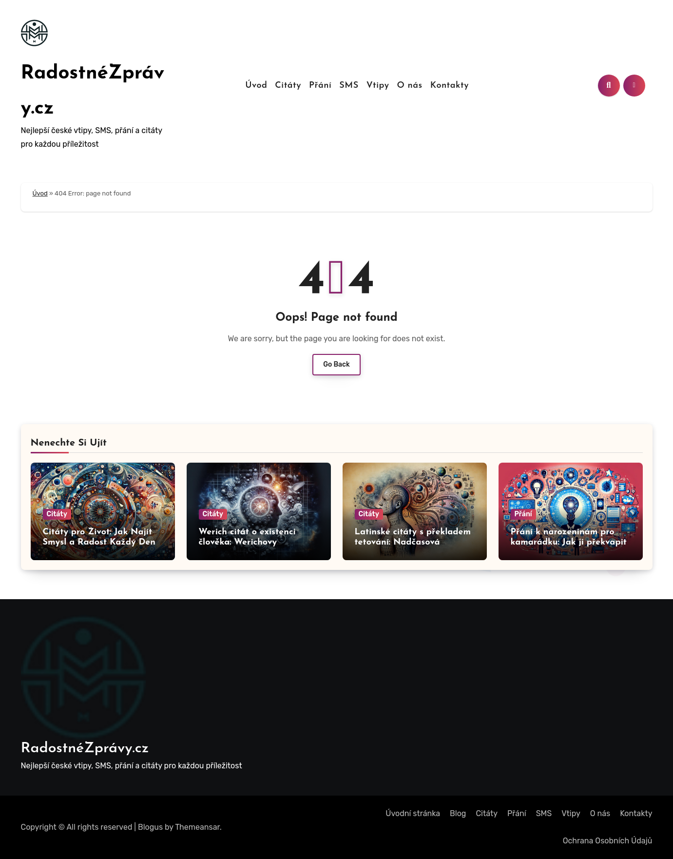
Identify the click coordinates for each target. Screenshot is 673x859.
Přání (320, 85)
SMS (348, 85)
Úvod (256, 85)
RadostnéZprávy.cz (85, 748)
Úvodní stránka (412, 813)
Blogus (150, 827)
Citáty (288, 85)
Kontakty (449, 85)
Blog (458, 813)
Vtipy (377, 85)
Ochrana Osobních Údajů (608, 840)
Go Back (336, 364)
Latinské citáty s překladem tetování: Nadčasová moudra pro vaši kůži (413, 542)
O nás (409, 85)
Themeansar (197, 827)
